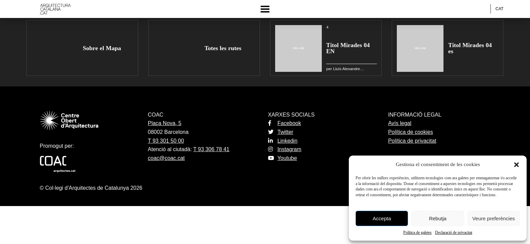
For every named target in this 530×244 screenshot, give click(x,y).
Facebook (284, 123)
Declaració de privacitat (453, 232)
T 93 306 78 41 (211, 149)
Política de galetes (417, 232)
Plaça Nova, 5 (164, 123)
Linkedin (282, 141)
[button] (516, 164)
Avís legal (399, 123)
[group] (82, 48)
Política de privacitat (412, 141)
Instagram (285, 149)
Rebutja (438, 218)
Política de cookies (410, 132)
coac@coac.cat (166, 158)
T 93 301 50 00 (166, 141)
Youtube (282, 158)
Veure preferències (493, 218)
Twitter (280, 132)
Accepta (382, 218)
